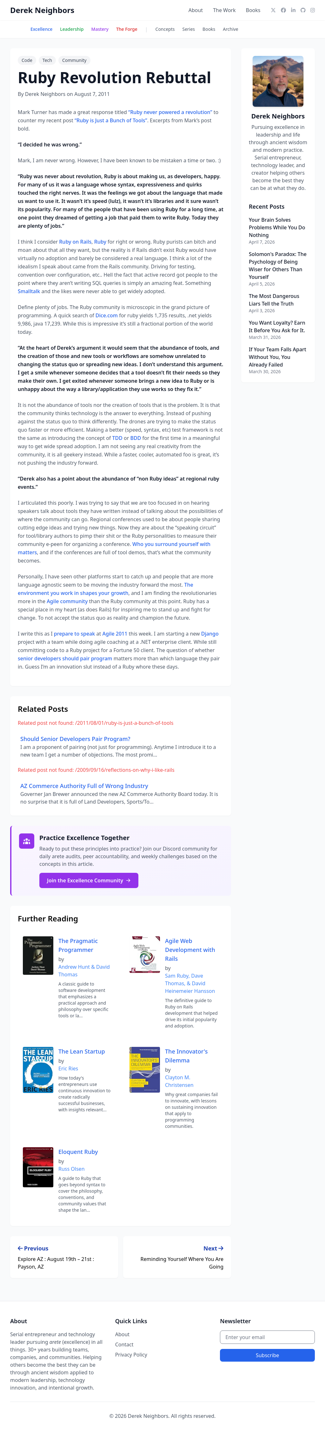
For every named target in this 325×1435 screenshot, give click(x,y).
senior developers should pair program (65, 658)
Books (253, 10)
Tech (47, 60)
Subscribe (267, 1355)
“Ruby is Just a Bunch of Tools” (111, 120)
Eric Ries (68, 1068)
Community (74, 60)
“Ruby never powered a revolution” (170, 112)
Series (188, 29)
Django (210, 633)
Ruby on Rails (75, 241)
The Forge (126, 29)
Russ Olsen (71, 1168)
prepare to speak (74, 633)
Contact (124, 1344)
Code (27, 60)
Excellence (41, 29)
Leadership (71, 29)
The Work (224, 10)
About (196, 10)
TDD (117, 438)
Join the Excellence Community (89, 880)
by (61, 959)
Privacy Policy (131, 1354)
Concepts (165, 29)
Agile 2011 (114, 633)
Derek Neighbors (42, 10)
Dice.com (107, 315)
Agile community (67, 601)
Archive (230, 29)
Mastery (100, 29)
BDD (135, 438)
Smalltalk (29, 291)
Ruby (100, 241)
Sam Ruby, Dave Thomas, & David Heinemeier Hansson (190, 983)
